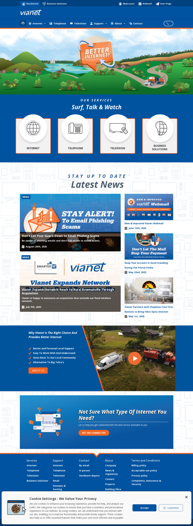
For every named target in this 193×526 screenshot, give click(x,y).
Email (56, 480)
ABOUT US (38, 370)
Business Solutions (37, 480)
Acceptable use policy (144, 470)
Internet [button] (35, 23)
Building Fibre (113, 489)
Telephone (58, 23)
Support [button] (96, 23)
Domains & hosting (59, 487)
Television (78, 23)
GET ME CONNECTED (94, 432)
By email (84, 465)
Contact (136, 23)
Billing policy (139, 465)
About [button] (116, 23)
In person (84, 470)
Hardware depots (89, 475)
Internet (32, 465)
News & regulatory (111, 472)
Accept (144, 507)
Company (110, 465)
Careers (109, 479)
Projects (110, 484)
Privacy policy (140, 475)
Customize (171, 507)
